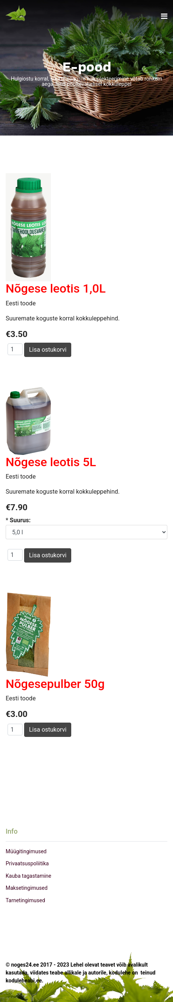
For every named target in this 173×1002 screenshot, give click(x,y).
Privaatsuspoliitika (27, 863)
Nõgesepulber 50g (55, 684)
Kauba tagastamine (28, 876)
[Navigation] (164, 16)
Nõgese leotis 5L (51, 462)
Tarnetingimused (25, 900)
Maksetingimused (26, 888)
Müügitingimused (26, 851)
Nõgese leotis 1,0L (56, 288)
